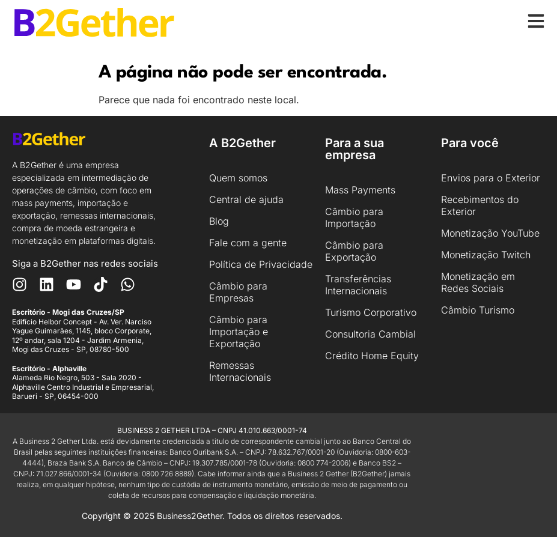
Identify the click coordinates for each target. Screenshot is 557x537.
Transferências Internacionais (358, 285)
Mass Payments (360, 190)
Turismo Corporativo (370, 312)
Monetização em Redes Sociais (478, 282)
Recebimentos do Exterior (480, 205)
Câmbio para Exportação (354, 251)
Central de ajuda (246, 199)
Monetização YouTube (490, 233)
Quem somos (238, 178)
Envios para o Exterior (490, 178)
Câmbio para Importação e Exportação (238, 332)
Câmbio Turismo (477, 310)
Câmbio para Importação (354, 217)
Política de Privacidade (260, 264)
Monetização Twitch (486, 255)
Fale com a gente (248, 243)
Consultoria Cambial (370, 334)
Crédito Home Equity (372, 356)
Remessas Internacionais (240, 371)
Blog (219, 221)
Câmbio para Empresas (238, 292)
